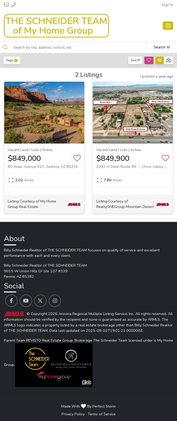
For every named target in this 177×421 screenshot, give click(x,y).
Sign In (167, 4)
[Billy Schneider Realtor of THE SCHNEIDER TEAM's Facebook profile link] (11, 301)
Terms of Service (102, 414)
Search (162, 47)
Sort (135, 60)
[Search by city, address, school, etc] (78, 47)
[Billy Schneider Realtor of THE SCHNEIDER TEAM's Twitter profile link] (40, 301)
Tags (12, 60)
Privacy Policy (73, 414)
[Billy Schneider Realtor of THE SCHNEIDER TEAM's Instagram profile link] (55, 301)
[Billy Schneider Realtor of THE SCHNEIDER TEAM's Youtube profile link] (26, 301)
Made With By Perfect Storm (88, 406)
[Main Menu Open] (168, 25)
